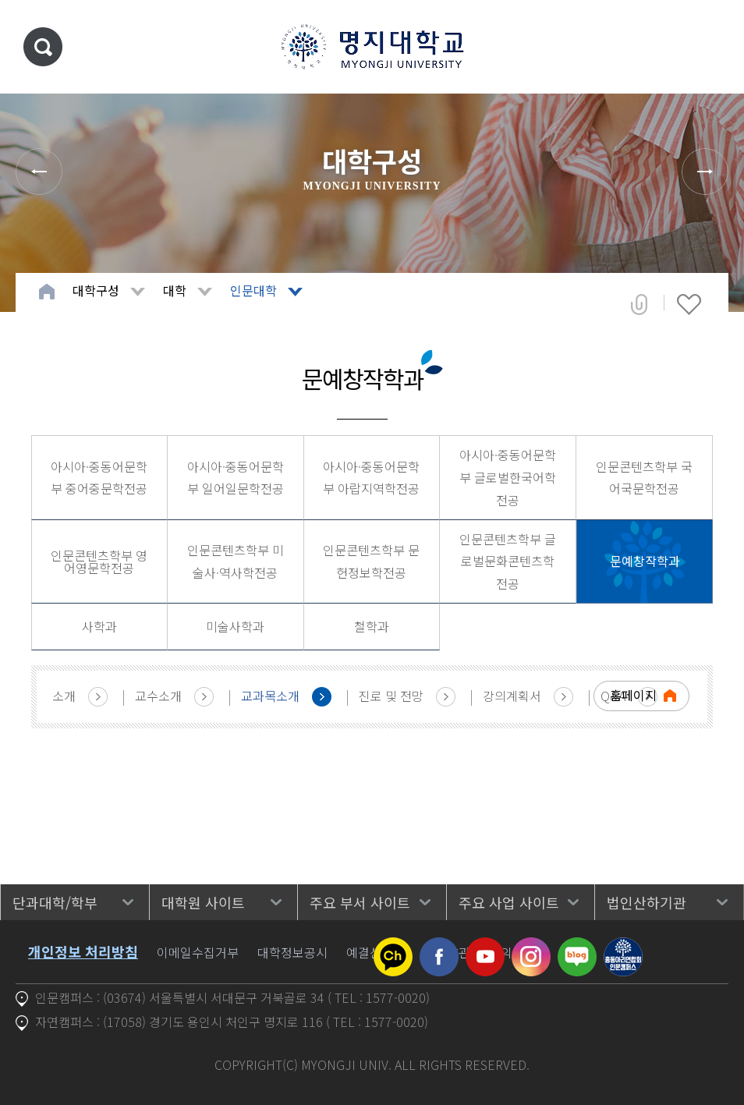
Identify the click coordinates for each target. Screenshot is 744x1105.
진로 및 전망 (391, 695)
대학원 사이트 (203, 902)
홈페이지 (633, 694)
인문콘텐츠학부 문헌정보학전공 (371, 561)
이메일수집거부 (198, 952)
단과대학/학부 (54, 902)
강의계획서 (512, 695)
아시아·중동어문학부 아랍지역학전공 (371, 477)
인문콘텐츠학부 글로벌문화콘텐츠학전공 (507, 561)
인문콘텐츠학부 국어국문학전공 (644, 477)
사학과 (99, 626)
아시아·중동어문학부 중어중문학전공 (99, 477)
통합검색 (42, 46)
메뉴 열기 (708, 46)
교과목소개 (270, 695)
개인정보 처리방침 (83, 951)
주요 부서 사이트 (360, 902)
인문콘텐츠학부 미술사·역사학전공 (235, 561)
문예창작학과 (645, 560)
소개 (64, 695)
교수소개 (158, 695)
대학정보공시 (292, 952)
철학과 (371, 626)
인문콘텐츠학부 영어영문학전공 (99, 561)
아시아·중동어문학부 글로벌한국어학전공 (507, 477)
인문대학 (253, 290)
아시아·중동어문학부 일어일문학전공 (235, 477)
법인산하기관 (646, 902)
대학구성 (95, 290)
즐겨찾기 (689, 304)
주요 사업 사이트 (509, 902)
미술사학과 (235, 626)
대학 (175, 290)
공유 (639, 304)
